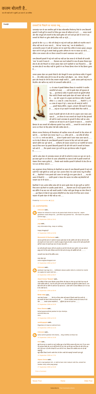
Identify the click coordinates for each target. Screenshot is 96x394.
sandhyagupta (42, 322)
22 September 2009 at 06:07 (47, 275)
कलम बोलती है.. (14, 8)
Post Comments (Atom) (66, 388)
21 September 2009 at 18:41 (47, 219)
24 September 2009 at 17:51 (47, 355)
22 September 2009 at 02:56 (47, 233)
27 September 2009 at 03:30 (47, 367)
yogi (39, 223)
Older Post (88, 381)
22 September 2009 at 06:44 (47, 290)
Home (63, 381)
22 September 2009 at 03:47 (47, 263)
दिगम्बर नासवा (41, 295)
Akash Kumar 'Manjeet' (45, 279)
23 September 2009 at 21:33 (47, 328)
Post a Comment (40, 371)
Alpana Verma (42, 359)
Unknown (41, 210)
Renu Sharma (42, 308)
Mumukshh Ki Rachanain (46, 237)
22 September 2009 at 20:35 (47, 304)
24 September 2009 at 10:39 (47, 337)
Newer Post (37, 381)
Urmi (39, 342)
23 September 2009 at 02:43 (47, 318)
